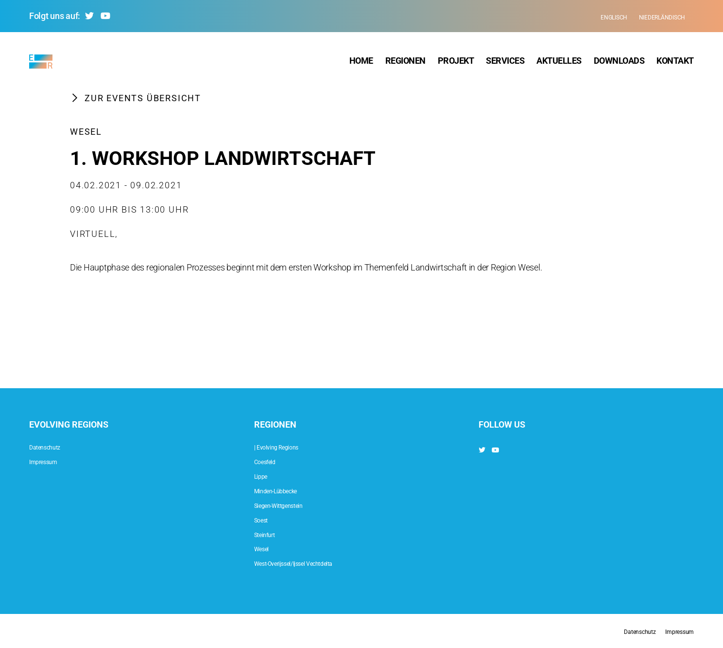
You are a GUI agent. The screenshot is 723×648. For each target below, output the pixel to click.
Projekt (456, 63)
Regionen (405, 63)
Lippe (264, 475)
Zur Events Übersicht (135, 102)
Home (361, 63)
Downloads (619, 63)
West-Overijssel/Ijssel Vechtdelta (312, 563)
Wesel (86, 136)
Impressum (49, 461)
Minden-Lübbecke (286, 490)
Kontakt (675, 63)
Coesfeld (270, 461)
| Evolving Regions (285, 446)
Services (505, 63)
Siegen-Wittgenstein (290, 505)
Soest (264, 519)
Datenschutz (52, 446)
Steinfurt (269, 534)
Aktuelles (559, 63)
